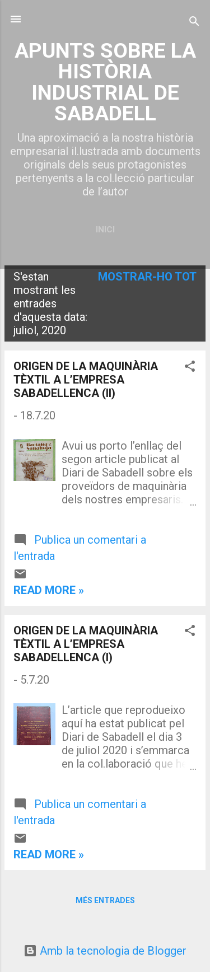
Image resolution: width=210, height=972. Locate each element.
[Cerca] (194, 23)
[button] (190, 367)
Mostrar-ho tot (147, 276)
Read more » (48, 590)
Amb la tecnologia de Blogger (105, 950)
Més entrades (105, 900)
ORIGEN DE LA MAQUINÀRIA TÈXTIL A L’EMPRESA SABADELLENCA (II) (85, 379)
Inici (105, 230)
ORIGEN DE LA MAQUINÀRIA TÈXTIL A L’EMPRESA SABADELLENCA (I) (85, 644)
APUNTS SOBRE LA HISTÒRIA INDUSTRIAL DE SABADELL (105, 81)
